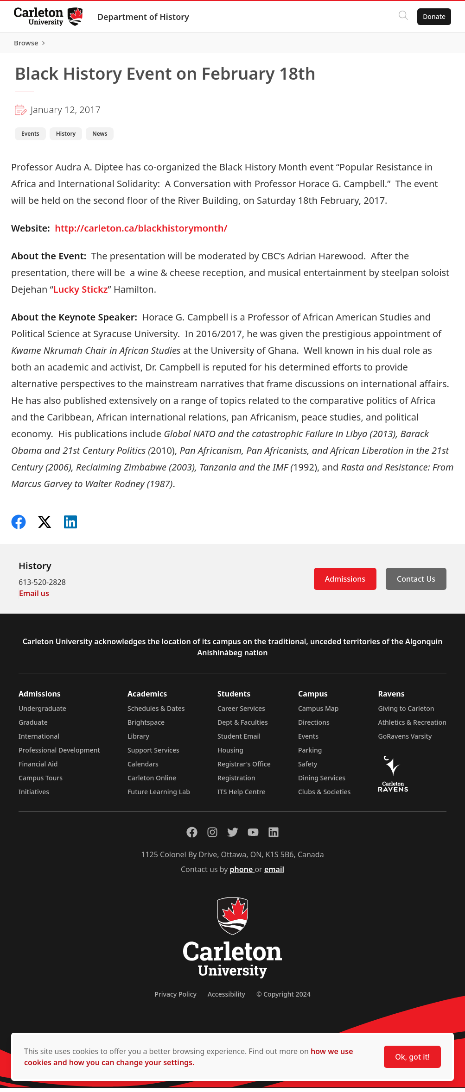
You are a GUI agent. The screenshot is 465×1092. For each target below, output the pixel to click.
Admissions (345, 583)
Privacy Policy (175, 998)
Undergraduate (42, 712)
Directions (314, 726)
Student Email (239, 740)
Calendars (143, 768)
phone (242, 873)
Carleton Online (151, 782)
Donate (433, 16)
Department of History (144, 16)
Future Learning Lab (158, 795)
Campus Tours (41, 782)
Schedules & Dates (156, 712)
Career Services (241, 712)
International (39, 740)
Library (138, 740)
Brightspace (146, 726)
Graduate (33, 726)
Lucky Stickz (80, 293)
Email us (34, 597)
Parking (310, 754)
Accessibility (226, 998)
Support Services (153, 754)
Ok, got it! (412, 1057)
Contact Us (416, 583)
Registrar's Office (244, 768)
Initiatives (34, 795)
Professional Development (59, 754)
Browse (432, 45)
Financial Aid (38, 768)
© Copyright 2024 (283, 998)
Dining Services (321, 782)
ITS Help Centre (241, 795)
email (274, 873)
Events (308, 740)
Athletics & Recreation (412, 726)
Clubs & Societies (324, 795)
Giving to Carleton (406, 712)
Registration (236, 782)
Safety (308, 768)
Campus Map (318, 712)
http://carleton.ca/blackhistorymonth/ (141, 232)
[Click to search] (402, 16)
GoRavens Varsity (405, 740)
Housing (230, 754)
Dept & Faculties (242, 726)
